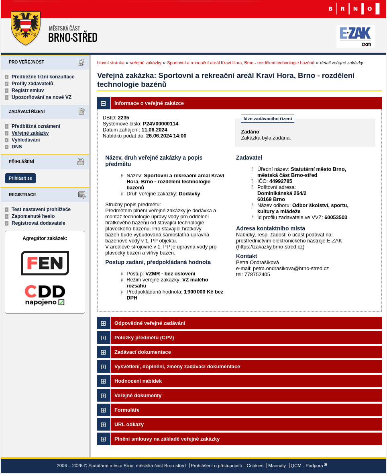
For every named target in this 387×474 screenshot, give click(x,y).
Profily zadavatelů (32, 83)
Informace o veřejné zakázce (149, 103)
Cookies (255, 465)
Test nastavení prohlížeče (41, 209)
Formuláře (127, 410)
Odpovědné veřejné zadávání (149, 323)
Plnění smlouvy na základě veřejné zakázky (167, 439)
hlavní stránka (110, 62)
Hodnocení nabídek (138, 381)
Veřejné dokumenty (137, 395)
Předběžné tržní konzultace (43, 77)
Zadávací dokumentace (142, 352)
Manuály (277, 465)
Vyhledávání (26, 140)
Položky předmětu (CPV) (144, 337)
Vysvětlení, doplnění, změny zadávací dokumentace (177, 366)
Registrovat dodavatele (38, 223)
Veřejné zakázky (30, 133)
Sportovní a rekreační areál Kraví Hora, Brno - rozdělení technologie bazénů (240, 62)
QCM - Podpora (307, 465)
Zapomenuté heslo (33, 216)
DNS (17, 147)
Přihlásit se (20, 178)
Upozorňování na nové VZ (41, 97)
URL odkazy (129, 424)
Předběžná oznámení (36, 126)
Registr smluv (28, 90)
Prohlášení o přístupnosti (216, 465)
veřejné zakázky (145, 62)
